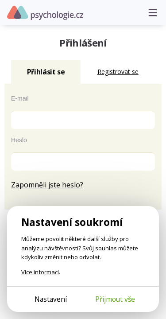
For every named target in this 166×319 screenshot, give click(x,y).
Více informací (40, 272)
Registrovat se (118, 71)
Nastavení (51, 299)
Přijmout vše (115, 299)
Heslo (19, 140)
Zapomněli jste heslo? (47, 185)
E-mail (20, 98)
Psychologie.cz (45, 13)
